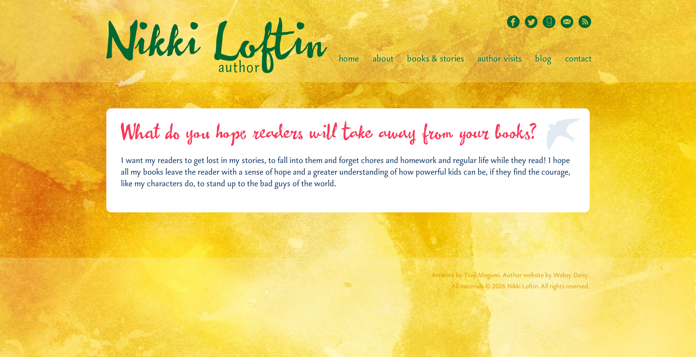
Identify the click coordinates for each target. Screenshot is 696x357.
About (383, 59)
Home (349, 59)
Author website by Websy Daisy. (546, 275)
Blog (543, 59)
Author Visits (500, 59)
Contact (578, 59)
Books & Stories (435, 59)
